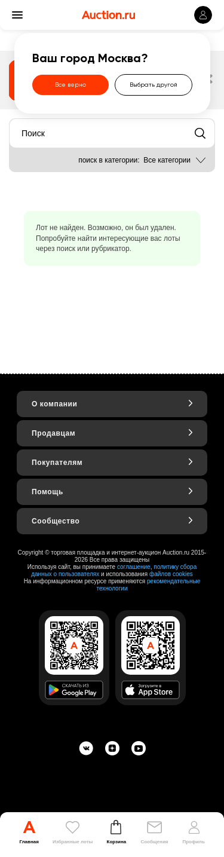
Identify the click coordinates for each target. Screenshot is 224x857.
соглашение (134, 567)
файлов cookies (171, 574)
